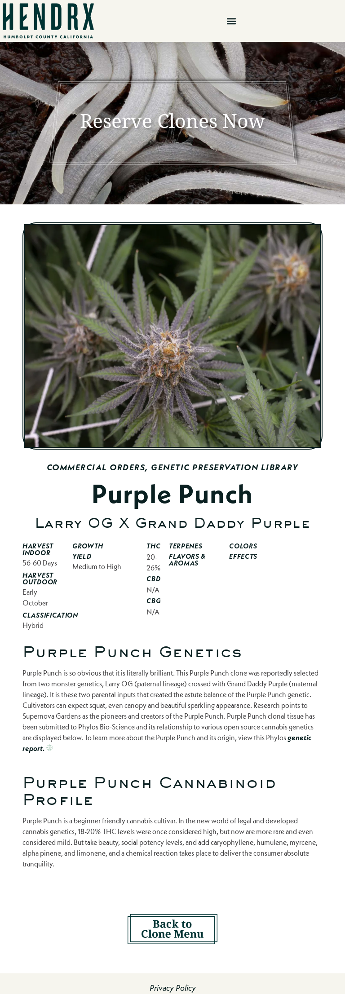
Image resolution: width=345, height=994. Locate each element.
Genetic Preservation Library (224, 467)
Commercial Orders (96, 467)
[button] (231, 20)
